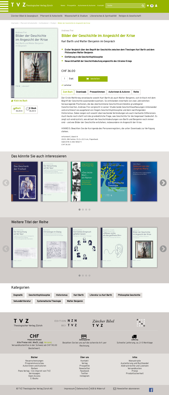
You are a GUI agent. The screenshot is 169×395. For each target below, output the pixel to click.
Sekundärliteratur (22, 301)
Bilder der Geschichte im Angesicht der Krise (74, 23)
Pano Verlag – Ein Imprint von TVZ (34, 371)
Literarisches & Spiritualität (103, 16)
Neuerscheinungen (34, 361)
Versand (47, 342)
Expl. (71, 79)
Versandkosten (135, 368)
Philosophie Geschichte (129, 295)
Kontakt (100, 5)
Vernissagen (34, 373)
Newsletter (84, 368)
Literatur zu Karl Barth (101, 295)
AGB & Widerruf (97, 388)
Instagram (84, 376)
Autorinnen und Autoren (34, 366)
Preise (135, 371)
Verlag (85, 363)
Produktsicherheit (135, 373)
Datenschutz (82, 388)
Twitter (84, 373)
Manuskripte (135, 361)
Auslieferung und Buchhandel (135, 363)
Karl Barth (79, 295)
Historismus (61, 295)
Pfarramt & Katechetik (51, 16)
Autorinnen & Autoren (86, 5)
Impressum (69, 388)
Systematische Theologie (49, 301)
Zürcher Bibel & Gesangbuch (24, 16)
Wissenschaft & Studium (76, 16)
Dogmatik (18, 295)
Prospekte (71, 5)
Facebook (84, 371)
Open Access (34, 376)
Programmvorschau (34, 363)
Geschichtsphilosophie (39, 295)
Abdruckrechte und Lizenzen (135, 366)
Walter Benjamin (75, 301)
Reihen (34, 368)
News (63, 5)
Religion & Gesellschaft (130, 16)
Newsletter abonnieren (126, 388)
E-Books (34, 378)
